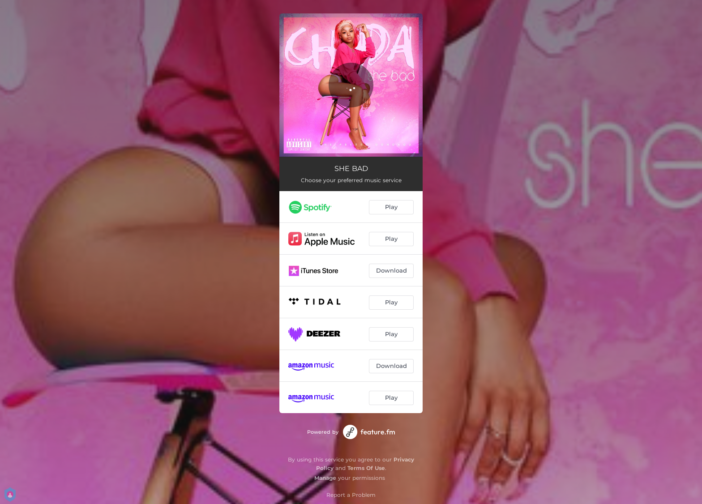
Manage (325, 477)
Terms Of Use (366, 468)
